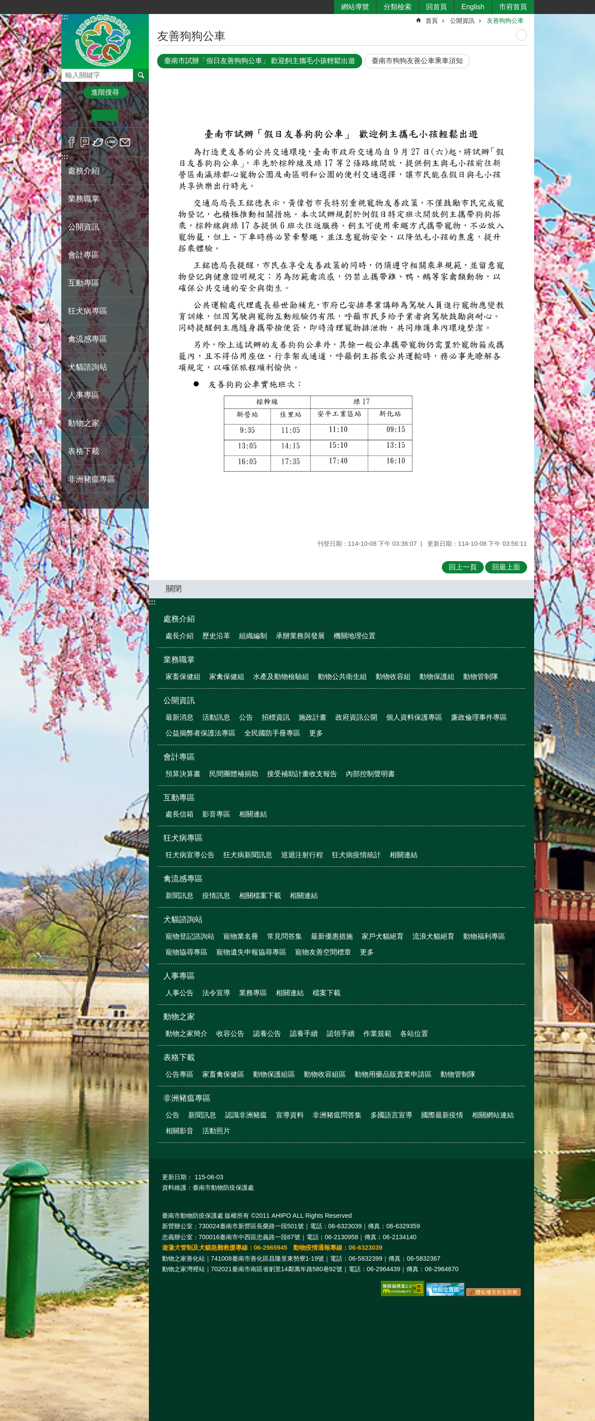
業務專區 (253, 993)
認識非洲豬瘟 (246, 1115)
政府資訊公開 (356, 717)
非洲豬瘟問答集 (337, 1115)
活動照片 (216, 1131)
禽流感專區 (183, 878)
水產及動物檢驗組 (281, 676)
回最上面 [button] (506, 567)
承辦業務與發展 (300, 636)
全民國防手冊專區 (272, 733)
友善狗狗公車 (505, 20)
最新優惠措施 (332, 936)
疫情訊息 (216, 895)
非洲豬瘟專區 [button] (91, 479)
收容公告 (230, 1033)
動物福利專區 (484, 936)
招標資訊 (276, 717)
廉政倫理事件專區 (479, 717)
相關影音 (179, 1131)
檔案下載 (327, 993)
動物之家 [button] (83, 423)
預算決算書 (183, 774)
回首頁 (436, 7)
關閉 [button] (174, 588)
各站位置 (414, 1033)
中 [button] (105, 115)
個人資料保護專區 (414, 717)
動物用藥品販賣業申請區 (393, 1074)
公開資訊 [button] (83, 227)
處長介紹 (179, 636)
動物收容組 (393, 676)
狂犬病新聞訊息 (247, 855)
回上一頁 (463, 567)
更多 (316, 733)
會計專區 (179, 757)
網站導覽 (355, 7)
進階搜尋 (105, 92)
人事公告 (179, 993)
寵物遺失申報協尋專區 (251, 952)
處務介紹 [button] (83, 170)
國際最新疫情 (442, 1115)
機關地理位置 (355, 636)
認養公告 (267, 1033)
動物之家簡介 (186, 1033)
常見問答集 (284, 936)
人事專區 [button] (83, 395)
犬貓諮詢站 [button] (87, 367)
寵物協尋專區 (186, 952)
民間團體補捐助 (233, 774)
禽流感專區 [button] (87, 339)
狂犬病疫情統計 (356, 855)
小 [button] (78, 115)
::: (64, 17)
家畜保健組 (183, 676)
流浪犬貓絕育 (433, 936)
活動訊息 (216, 717)
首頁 (432, 20)
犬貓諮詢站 (183, 919)
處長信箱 (179, 814)
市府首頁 (513, 7)
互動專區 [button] (83, 283)
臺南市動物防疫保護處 (105, 41)
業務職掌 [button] (83, 198)
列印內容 (521, 35)
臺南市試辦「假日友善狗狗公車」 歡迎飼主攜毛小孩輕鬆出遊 (259, 60)
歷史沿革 (216, 636)
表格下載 (179, 1057)
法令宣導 (216, 993)
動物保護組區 (274, 1074)
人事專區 (179, 976)
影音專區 (216, 814)
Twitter (98, 142)
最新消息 (179, 717)
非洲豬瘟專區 (187, 1098)
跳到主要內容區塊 (4, 4)
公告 (246, 717)
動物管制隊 (480, 676)
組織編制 (253, 636)
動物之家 (179, 1016)
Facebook (71, 142)
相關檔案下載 (260, 895)
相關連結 (253, 814)
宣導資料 (290, 1115)
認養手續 (304, 1033)
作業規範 (377, 1033)
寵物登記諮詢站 (190, 936)
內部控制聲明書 (370, 774)
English (472, 7)
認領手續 (341, 1033)
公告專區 (179, 1074)
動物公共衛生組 (342, 676)
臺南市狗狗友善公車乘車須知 (417, 60)
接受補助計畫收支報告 (302, 774)
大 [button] (131, 115)
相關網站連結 (493, 1115)
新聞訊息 (179, 895)
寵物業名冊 (240, 936)
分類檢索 (398, 7)
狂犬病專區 (183, 838)
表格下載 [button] (83, 451)
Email (125, 142)
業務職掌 (179, 659)
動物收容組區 (325, 1074)
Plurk (85, 142)
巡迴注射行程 (302, 855)
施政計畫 (313, 717)
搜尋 (68, 73)
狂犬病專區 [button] (87, 311)
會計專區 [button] (83, 255)
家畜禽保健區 (223, 1074)
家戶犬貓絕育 (383, 936)
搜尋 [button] (141, 75)
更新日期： (177, 1177)
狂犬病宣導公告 (190, 855)
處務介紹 (179, 619)
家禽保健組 (226, 676)
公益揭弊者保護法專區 (200, 733)
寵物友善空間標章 (323, 952)
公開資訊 (462, 20)
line (111, 142)
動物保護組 (436, 676)
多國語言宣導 (391, 1115)
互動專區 (179, 797)
